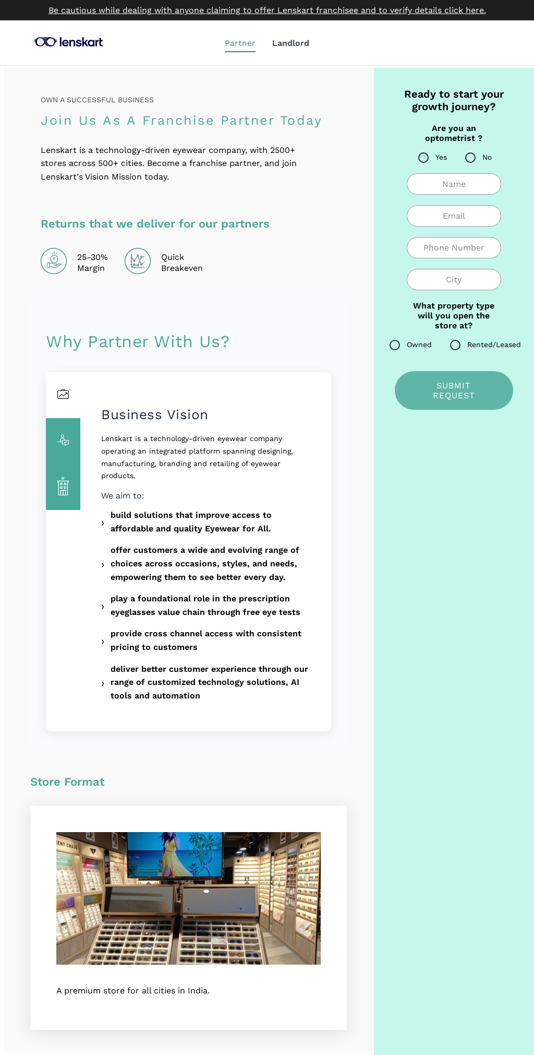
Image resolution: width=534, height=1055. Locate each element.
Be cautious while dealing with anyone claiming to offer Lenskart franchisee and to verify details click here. (267, 10)
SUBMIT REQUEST (454, 390)
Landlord (290, 43)
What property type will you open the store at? (453, 315)
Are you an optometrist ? (453, 133)
